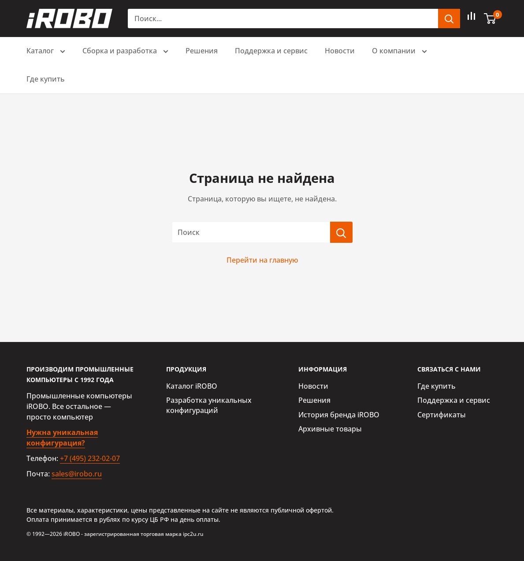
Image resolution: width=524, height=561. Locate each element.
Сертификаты (441, 415)
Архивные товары (330, 429)
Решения (202, 51)
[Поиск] (341, 232)
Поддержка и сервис (271, 51)
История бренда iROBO (338, 415)
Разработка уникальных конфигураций (209, 405)
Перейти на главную (262, 260)
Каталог (45, 52)
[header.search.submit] (449, 18)
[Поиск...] (283, 18)
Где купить (45, 79)
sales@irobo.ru (77, 474)
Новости (340, 51)
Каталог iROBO (191, 386)
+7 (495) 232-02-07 (90, 458)
